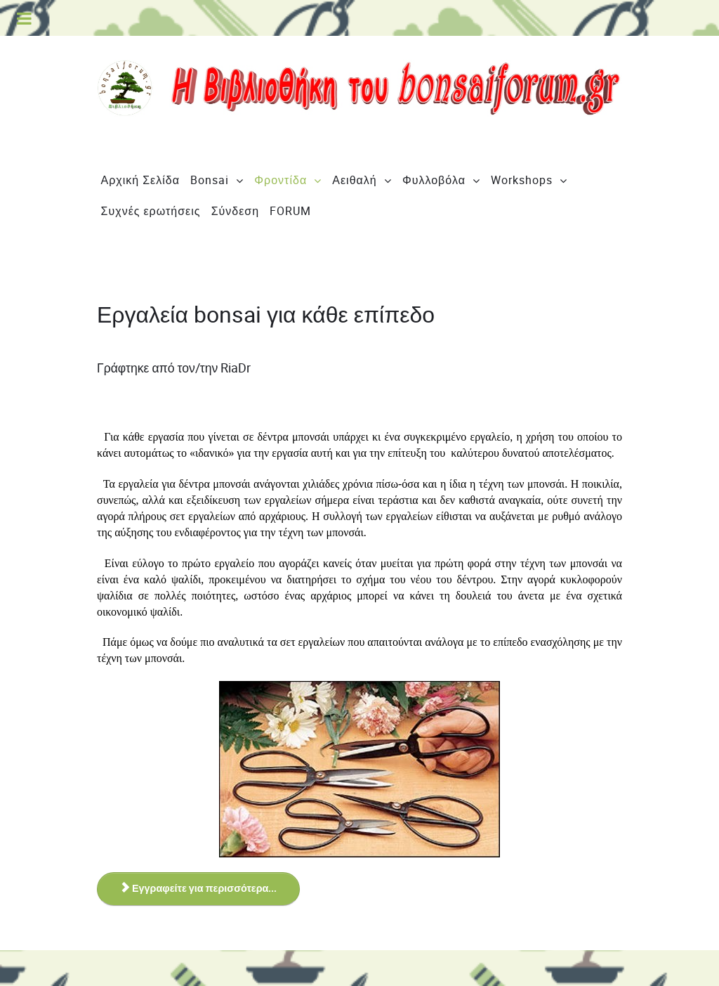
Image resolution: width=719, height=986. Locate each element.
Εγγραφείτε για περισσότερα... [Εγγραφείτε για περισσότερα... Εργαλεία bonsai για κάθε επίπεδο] (198, 888)
